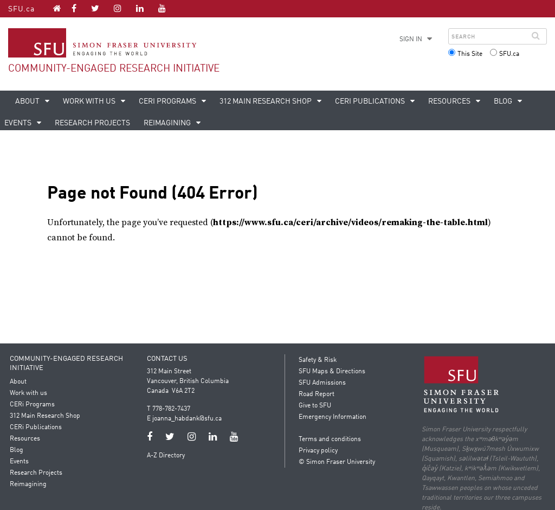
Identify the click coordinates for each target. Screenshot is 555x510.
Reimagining (168, 123)
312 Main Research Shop (266, 101)
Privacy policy (318, 451)
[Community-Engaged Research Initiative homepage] (57, 8)
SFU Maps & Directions (332, 371)
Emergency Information (332, 417)
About (28, 101)
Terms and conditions (330, 439)
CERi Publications (370, 101)
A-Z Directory (166, 455)
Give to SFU (315, 406)
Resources (450, 101)
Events (20, 461)
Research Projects (92, 123)
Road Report (316, 394)
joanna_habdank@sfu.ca (187, 419)
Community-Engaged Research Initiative (114, 68)
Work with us (90, 101)
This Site (469, 54)
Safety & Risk (318, 360)
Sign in (410, 39)
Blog (504, 101)
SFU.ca (21, 9)
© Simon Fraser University (337, 462)
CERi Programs (168, 101)
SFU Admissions (322, 383)
